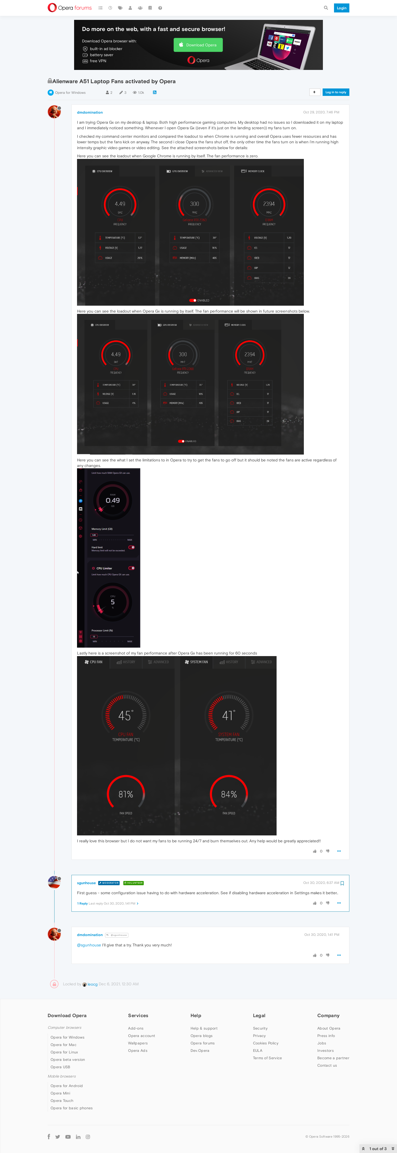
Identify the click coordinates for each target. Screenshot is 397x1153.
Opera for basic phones (72, 1108)
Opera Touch (62, 1100)
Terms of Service (267, 1058)
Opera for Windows (70, 93)
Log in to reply (336, 92)
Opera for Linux (64, 1052)
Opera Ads (137, 1050)
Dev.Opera (200, 1050)
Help (196, 1015)
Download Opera (201, 45)
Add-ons (135, 1028)
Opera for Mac (63, 1045)
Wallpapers (138, 1043)
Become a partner (333, 1058)
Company (328, 1015)
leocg (90, 984)
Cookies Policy (265, 1043)
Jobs (321, 1043)
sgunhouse (86, 883)
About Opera (328, 1028)
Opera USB (60, 1067)
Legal (259, 1015)
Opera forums (203, 1043)
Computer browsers (64, 1027)
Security (260, 1028)
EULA (257, 1050)
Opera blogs (202, 1036)
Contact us (327, 1065)
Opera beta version (68, 1059)
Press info (326, 1036)
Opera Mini (60, 1093)
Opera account (141, 1036)
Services (138, 1015)
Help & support (204, 1028)
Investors (325, 1050)
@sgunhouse (116, 935)
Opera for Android (67, 1086)
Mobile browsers (62, 1076)
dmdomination (90, 112)
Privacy (259, 1036)
